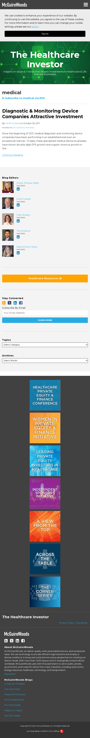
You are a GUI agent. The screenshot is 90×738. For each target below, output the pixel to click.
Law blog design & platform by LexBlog (45, 731)
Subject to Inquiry (13, 710)
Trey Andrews (23, 231)
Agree (45, 33)
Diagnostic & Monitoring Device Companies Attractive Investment (42, 113)
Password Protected (14, 694)
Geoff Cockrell (12, 123)
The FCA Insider (12, 715)
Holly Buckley (23, 215)
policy (35, 26)
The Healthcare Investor (45, 59)
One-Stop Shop (12, 689)
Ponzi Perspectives (14, 699)
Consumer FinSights (14, 684)
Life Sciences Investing (23, 128)
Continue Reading (12, 154)
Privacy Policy (66, 622)
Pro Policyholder (12, 705)
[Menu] (45, 4)
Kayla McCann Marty (27, 247)
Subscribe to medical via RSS (23, 98)
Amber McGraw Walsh (28, 183)
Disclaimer (82, 622)
